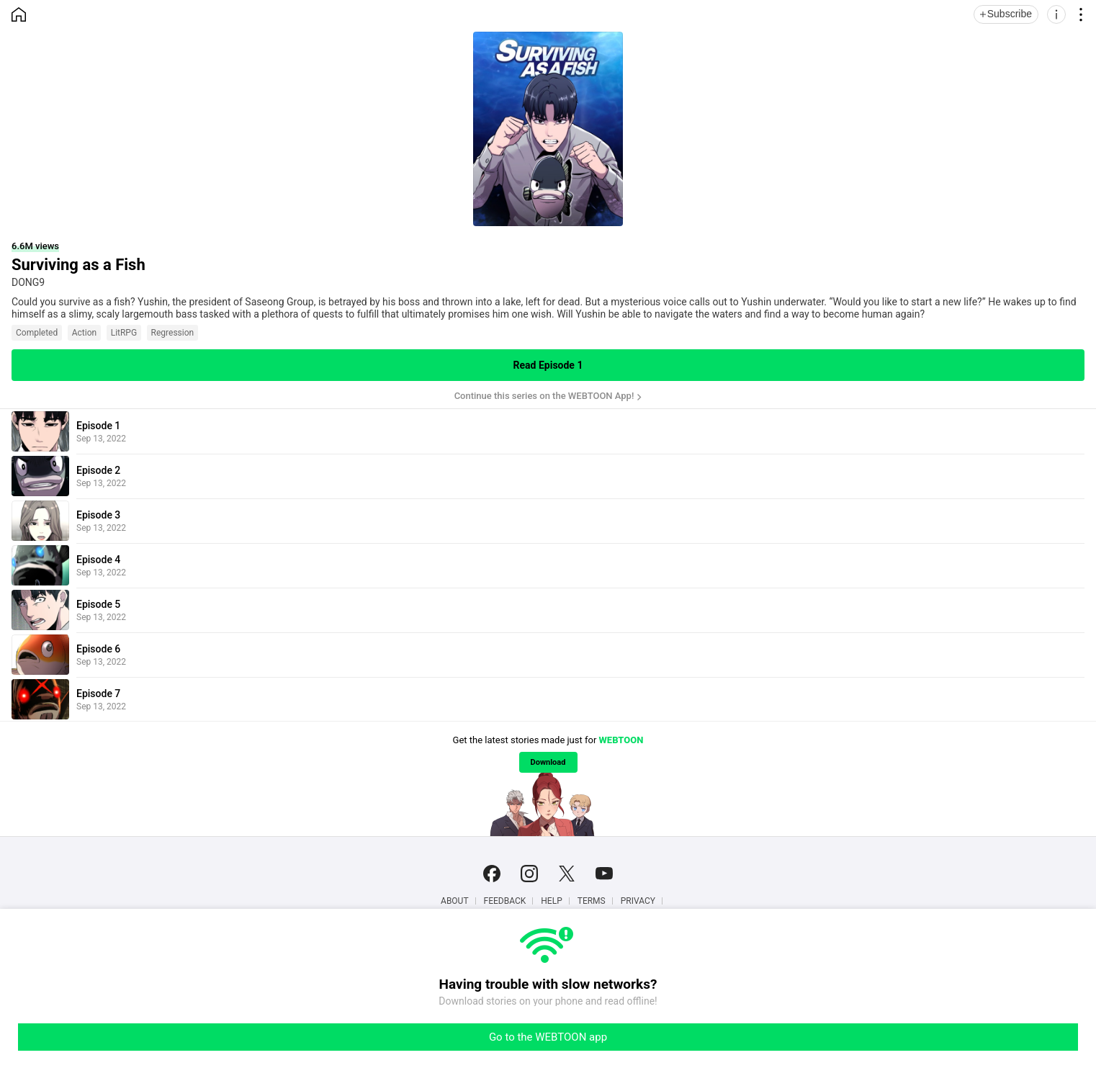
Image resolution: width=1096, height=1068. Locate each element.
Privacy (638, 901)
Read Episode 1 (548, 365)
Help (551, 901)
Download (548, 762)
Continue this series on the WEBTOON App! (544, 395)
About (455, 901)
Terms (592, 901)
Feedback (505, 901)
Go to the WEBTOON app (548, 1037)
